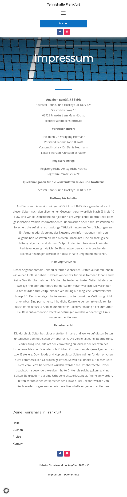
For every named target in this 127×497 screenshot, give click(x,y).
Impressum (54, 474)
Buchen (63, 23)
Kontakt (18, 443)
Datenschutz (71, 474)
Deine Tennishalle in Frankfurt (37, 412)
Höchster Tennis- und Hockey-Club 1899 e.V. (63, 465)
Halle (16, 423)
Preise (17, 436)
